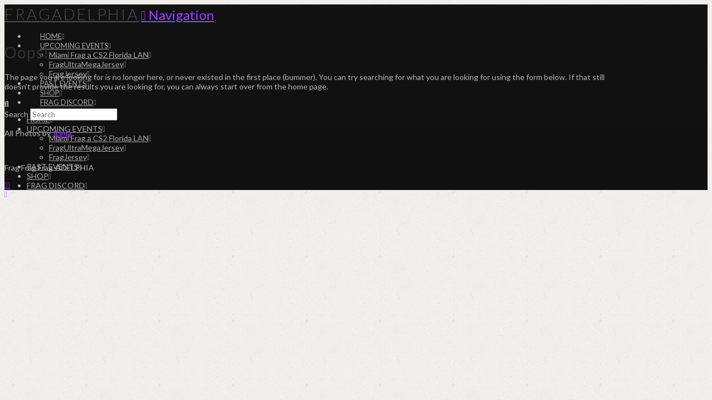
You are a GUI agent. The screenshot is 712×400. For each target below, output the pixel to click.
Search (16, 114)
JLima (61, 133)
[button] (177, 15)
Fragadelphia (71, 13)
